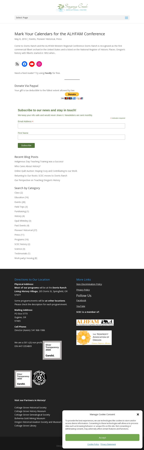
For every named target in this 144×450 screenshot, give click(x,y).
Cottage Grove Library (25, 425)
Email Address (25, 121)
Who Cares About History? (27, 166)
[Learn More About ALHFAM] (95, 324)
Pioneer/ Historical (46, 39)
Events (32, 39)
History (17, 216)
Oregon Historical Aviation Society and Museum (38, 422)
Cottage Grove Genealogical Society (32, 414)
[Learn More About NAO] (94, 344)
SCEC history (20, 244)
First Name (23, 133)
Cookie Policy (93, 444)
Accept (102, 437)
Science (18, 248)
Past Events (20, 225)
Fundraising (20, 211)
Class (17, 192)
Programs (19, 239)
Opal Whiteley (21, 220)
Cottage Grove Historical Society (30, 407)
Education (19, 197)
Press (59, 39)
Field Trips (19, 206)
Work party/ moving (24, 258)
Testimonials (20, 253)
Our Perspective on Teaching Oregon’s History (37, 180)
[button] (137, 414)
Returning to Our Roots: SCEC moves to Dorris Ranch (40, 175)
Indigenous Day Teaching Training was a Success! (38, 161)
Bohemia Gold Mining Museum (29, 418)
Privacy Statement (108, 444)
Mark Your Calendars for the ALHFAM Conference (59, 33)
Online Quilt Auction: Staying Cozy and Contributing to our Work (45, 170)
